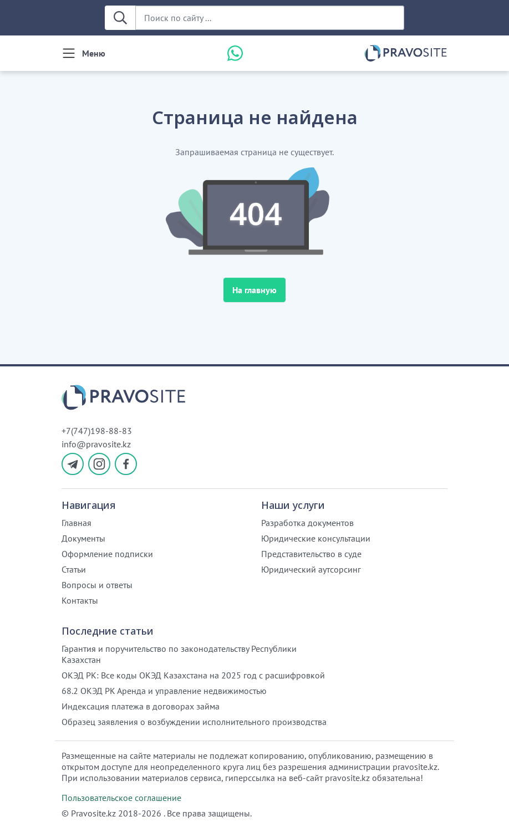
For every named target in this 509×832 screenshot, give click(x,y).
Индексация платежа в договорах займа (141, 706)
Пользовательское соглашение (121, 797)
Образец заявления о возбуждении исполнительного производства (194, 721)
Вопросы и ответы (97, 584)
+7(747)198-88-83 (97, 430)
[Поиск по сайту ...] (269, 18)
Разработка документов (307, 522)
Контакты (80, 600)
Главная (76, 522)
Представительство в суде (311, 553)
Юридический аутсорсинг (311, 569)
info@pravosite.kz (96, 444)
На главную (254, 289)
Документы (83, 538)
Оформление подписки (107, 553)
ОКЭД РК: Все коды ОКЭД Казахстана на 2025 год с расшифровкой (193, 675)
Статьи (74, 569)
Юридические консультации (315, 538)
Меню (93, 53)
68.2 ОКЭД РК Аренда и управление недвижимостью (164, 690)
